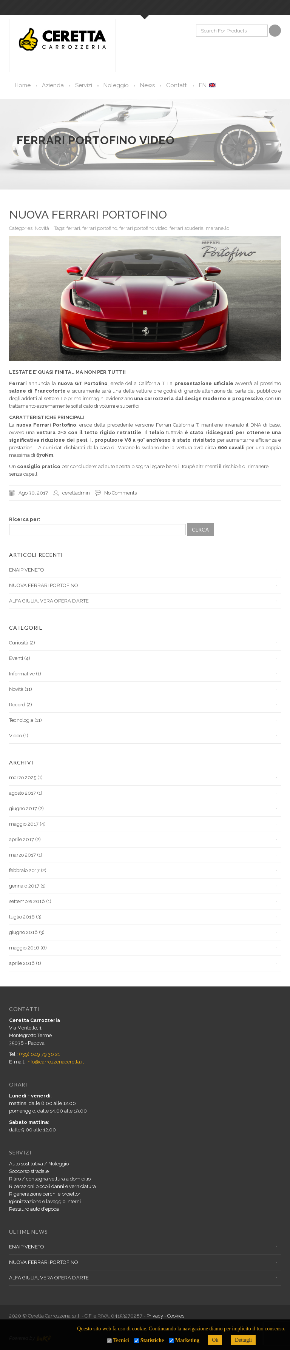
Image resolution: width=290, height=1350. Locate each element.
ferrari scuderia (187, 228)
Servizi (83, 85)
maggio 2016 (24, 948)
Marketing (187, 1340)
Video (15, 735)
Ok (215, 1340)
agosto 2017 (22, 793)
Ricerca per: (24, 519)
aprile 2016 (22, 963)
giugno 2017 (23, 808)
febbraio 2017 (24, 870)
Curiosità (18, 643)
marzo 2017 (22, 855)
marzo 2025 (22, 777)
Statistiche (152, 1340)
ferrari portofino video (143, 228)
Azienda (53, 85)
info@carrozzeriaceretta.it (55, 1062)
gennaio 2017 (24, 886)
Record (17, 704)
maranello (217, 228)
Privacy (155, 1316)
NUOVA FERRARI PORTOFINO (88, 214)
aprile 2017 (21, 839)
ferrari (73, 228)
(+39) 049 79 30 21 (39, 1054)
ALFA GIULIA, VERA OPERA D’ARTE (49, 601)
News (147, 85)
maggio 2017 (24, 824)
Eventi (16, 658)
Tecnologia (21, 720)
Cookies (175, 1316)
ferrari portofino (99, 228)
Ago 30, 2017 (33, 493)
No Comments (120, 493)
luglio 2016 (22, 917)
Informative (22, 674)
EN (203, 85)
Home (23, 85)
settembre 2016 (27, 901)
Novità (42, 228)
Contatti (177, 85)
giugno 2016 (23, 932)
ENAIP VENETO (26, 570)
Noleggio (116, 85)
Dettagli (243, 1340)
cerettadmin (76, 493)
